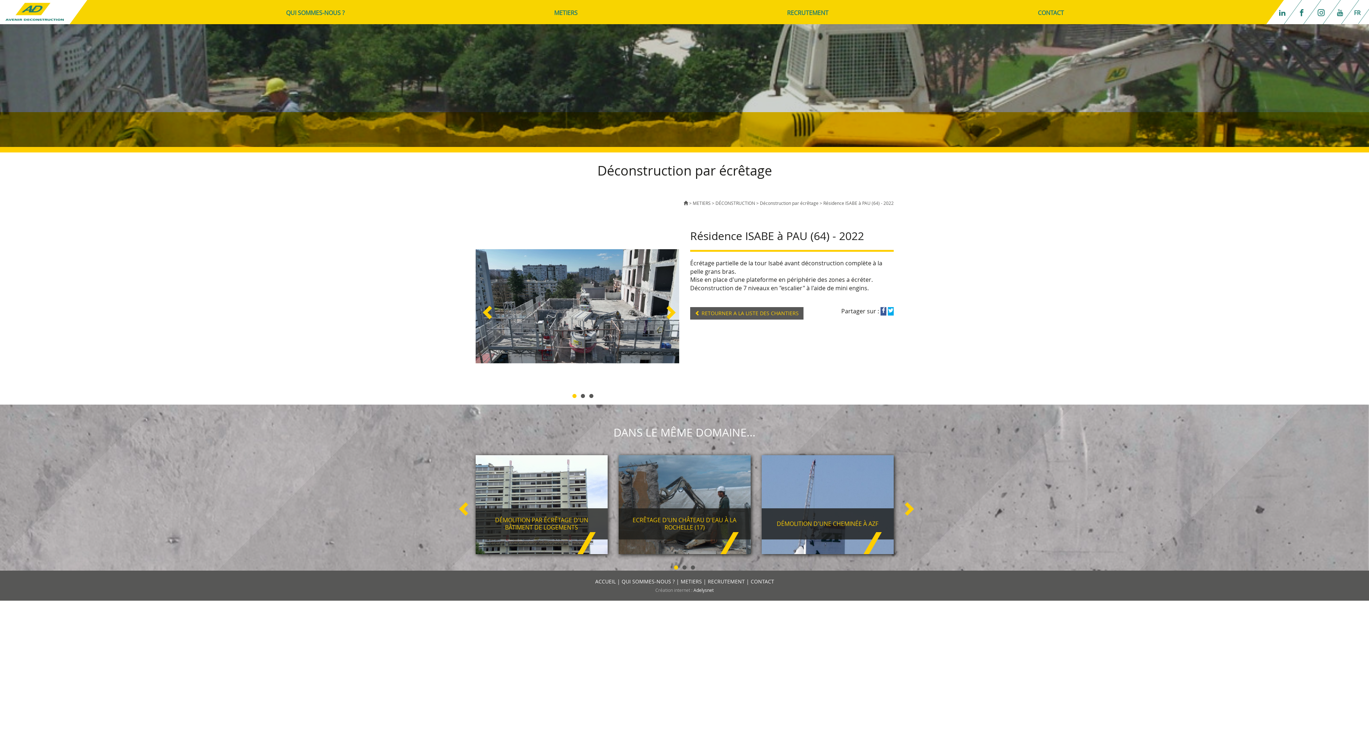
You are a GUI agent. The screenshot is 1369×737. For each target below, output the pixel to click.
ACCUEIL (605, 581)
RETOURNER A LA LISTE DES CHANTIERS (747, 313)
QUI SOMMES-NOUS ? (315, 13)
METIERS (566, 13)
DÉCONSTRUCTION (735, 203)
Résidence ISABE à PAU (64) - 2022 (858, 203)
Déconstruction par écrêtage (790, 203)
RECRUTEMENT (807, 13)
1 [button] (574, 395)
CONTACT (1051, 13)
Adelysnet (703, 590)
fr (1357, 13)
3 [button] (591, 395)
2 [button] (583, 395)
